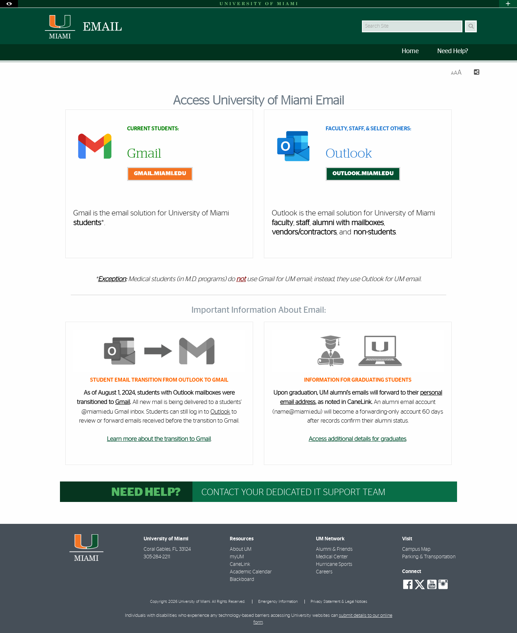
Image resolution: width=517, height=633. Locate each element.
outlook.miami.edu (362, 173)
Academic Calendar (251, 571)
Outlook (220, 412)
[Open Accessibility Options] (9, 4)
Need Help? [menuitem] (452, 51)
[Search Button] (471, 26)
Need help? (146, 492)
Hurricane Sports (334, 564)
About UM (240, 549)
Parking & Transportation (429, 556)
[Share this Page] (473, 73)
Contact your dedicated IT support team (293, 492)
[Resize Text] (456, 72)
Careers (324, 571)
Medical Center (332, 556)
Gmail (122, 402)
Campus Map (416, 549)
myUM (237, 556)
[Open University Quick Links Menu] (508, 4)
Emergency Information (278, 602)
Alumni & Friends (334, 549)
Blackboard (242, 579)
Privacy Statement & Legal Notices (339, 602)
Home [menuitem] (410, 51)
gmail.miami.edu (160, 173)
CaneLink (240, 564)
